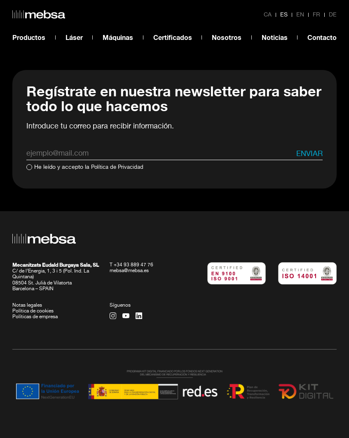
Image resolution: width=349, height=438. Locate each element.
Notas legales (27, 305)
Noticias (275, 37)
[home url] (38, 14)
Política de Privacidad (119, 167)
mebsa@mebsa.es (129, 270)
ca (268, 15)
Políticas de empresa (35, 316)
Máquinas (118, 37)
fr (316, 15)
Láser (74, 37)
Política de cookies (33, 310)
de (333, 15)
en (300, 15)
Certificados (172, 37)
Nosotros (226, 37)
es (284, 15)
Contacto (322, 37)
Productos (28, 37)
